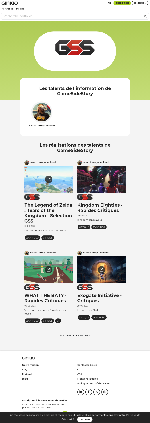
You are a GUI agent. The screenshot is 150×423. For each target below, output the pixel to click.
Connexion (140, 3)
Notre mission (30, 364)
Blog (25, 378)
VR (58, 321)
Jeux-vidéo (32, 238)
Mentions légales (87, 378)
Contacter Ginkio (87, 364)
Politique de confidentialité (93, 383)
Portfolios (7, 9)
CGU (79, 369)
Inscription (122, 3)
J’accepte (84, 419)
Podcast (27, 374)
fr (109, 3)
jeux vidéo (99, 227)
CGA (79, 374)
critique (47, 238)
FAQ (24, 369)
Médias (20, 9)
